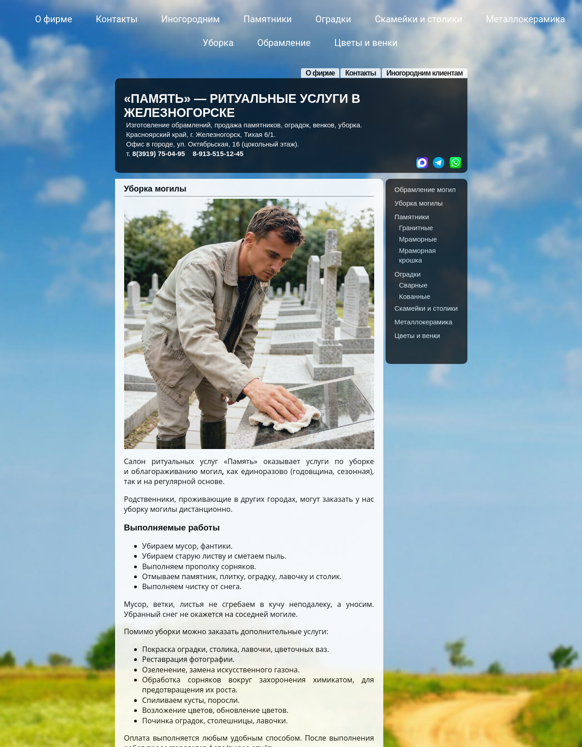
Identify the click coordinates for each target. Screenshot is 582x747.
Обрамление (284, 42)
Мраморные (418, 239)
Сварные (413, 285)
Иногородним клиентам (424, 73)
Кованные (415, 296)
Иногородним (190, 19)
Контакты (117, 19)
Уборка (218, 42)
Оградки (333, 19)
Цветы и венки (365, 42)
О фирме (53, 19)
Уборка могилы (155, 188)
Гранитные (416, 228)
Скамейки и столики (418, 19)
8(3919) (158, 153)
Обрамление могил (425, 189)
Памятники (268, 19)
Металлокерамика (525, 19)
